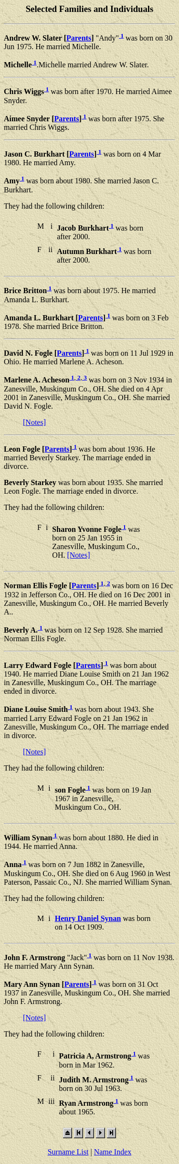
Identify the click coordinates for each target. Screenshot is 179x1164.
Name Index (113, 1152)
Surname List (68, 1152)
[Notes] (34, 422)
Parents (78, 38)
